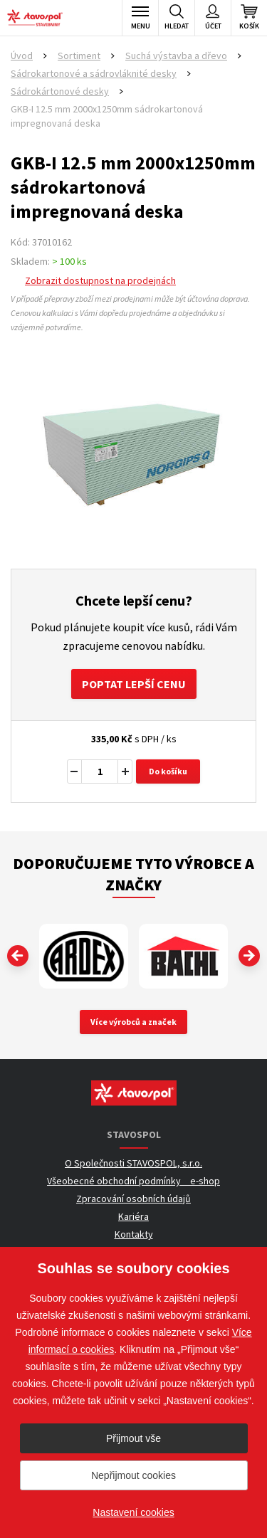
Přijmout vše (133, 1438)
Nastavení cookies (133, 1512)
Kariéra (133, 1216)
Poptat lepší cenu (134, 684)
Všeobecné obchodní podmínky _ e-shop (133, 1180)
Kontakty (134, 1234)
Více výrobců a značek (133, 1021)
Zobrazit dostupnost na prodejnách (100, 280)
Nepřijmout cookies (133, 1475)
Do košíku (168, 771)
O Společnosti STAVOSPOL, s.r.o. (133, 1163)
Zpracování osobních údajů (133, 1198)
